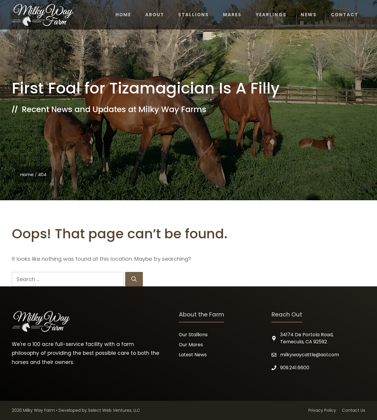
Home (123, 15)
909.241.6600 (294, 367)
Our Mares (191, 344)
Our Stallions (193, 334)
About (154, 15)
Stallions (193, 15)
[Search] (134, 279)
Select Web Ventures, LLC (114, 410)
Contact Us (353, 410)
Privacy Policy (322, 410)
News (309, 15)
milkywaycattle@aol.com (309, 354)
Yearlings (271, 15)
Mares (232, 15)
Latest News (193, 354)
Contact (344, 15)
